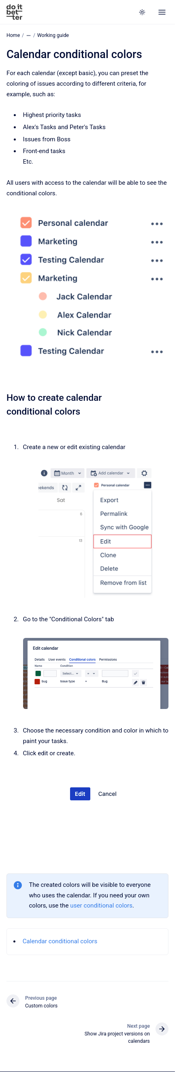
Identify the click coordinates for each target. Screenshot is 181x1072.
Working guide (53, 35)
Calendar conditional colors (60, 941)
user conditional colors (101, 905)
